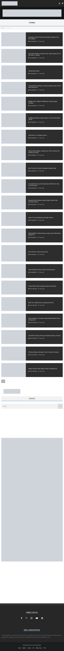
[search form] (29, 406)
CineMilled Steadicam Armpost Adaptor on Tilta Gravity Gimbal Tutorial (44, 118)
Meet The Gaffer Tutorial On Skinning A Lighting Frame (42, 168)
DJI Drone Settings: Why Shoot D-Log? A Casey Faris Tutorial (43, 352)
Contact (29, 647)
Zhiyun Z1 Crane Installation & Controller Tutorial (40, 217)
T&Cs (45, 647)
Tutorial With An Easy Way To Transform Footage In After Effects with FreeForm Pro (44, 86)
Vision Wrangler (32, 288)
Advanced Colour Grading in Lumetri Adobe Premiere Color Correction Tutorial (43, 201)
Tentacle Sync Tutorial (33, 71)
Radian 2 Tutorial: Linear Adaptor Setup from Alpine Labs (42, 368)
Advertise (24, 647)
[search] (60, 406)
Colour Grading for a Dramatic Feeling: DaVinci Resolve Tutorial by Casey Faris (44, 319)
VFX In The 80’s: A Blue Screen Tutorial (38, 252)
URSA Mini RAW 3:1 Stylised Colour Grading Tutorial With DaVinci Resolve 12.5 (44, 234)
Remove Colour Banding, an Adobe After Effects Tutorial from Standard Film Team (44, 151)
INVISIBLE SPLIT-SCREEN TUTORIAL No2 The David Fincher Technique (42, 102)
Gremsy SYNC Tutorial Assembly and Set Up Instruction (42, 286)
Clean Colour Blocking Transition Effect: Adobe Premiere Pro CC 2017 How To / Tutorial (44, 54)
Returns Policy (39, 647)
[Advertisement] (32, 423)
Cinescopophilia (32, 41)
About (19, 647)
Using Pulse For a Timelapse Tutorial (37, 135)
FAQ (33, 647)
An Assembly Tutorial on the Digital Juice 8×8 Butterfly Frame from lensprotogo (43, 184)
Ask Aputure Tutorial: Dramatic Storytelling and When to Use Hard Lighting (43, 37)
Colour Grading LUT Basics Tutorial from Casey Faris (41, 269)
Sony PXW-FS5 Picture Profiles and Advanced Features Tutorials (44, 335)
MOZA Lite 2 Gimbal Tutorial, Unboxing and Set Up (41, 302)
